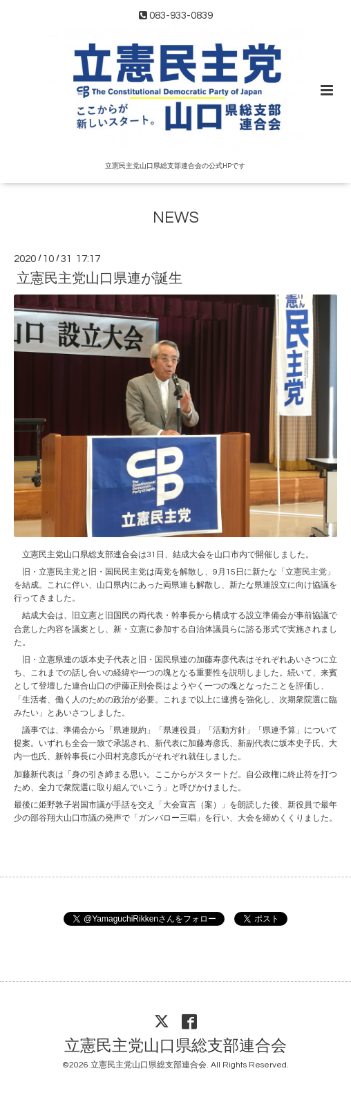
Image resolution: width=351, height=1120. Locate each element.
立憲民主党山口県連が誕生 (99, 279)
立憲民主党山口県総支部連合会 (175, 1046)
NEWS (176, 218)
